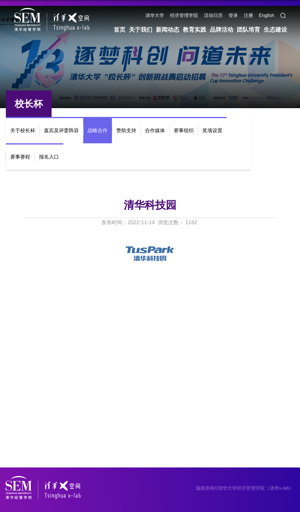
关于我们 (140, 29)
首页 (119, 29)
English (266, 15)
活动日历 (213, 15)
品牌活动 (221, 29)
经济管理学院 (184, 15)
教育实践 (194, 29)
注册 (248, 15)
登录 (233, 15)
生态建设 (275, 29)
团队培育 (248, 29)
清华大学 (154, 15)
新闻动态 (167, 29)
